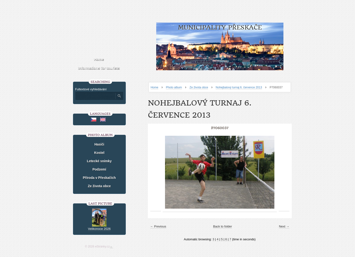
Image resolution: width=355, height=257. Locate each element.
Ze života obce (199, 87)
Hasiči (99, 144)
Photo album (174, 87)
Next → (284, 226)
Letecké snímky (99, 161)
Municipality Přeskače (220, 27)
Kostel (99, 153)
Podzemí (99, 169)
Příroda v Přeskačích (99, 178)
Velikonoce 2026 (99, 229)
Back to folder (222, 226)
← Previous (158, 226)
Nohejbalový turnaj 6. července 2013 (239, 87)
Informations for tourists (99, 68)
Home (154, 87)
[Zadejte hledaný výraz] (95, 96)
